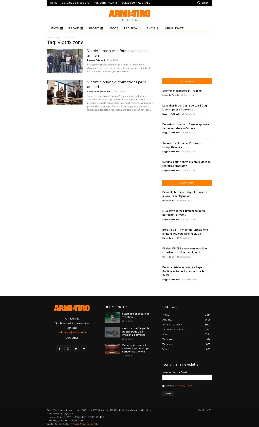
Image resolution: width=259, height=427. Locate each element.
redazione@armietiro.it (72, 332)
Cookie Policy (93, 424)
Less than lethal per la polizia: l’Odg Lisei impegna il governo (135, 331)
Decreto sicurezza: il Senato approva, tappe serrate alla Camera (135, 348)
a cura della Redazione (98, 91)
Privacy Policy (184, 385)
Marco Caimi (168, 200)
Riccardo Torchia (170, 95)
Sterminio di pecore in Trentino (182, 90)
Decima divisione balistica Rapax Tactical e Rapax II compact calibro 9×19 (184, 271)
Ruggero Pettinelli (96, 60)
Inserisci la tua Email (174, 372)
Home (50, 37)
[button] (193, 2)
